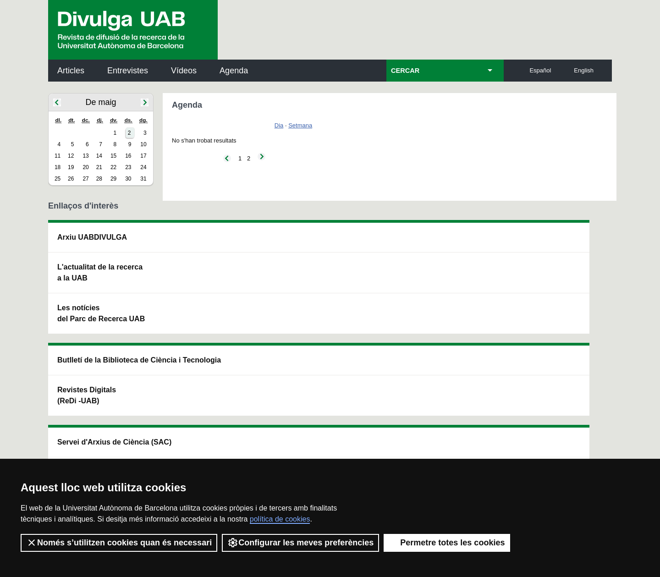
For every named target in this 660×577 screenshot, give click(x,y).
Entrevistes (127, 70)
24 (143, 167)
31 (143, 179)
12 (71, 156)
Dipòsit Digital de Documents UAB (313, 283)
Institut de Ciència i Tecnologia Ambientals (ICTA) (548, 289)
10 (143, 144)
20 (85, 167)
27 (85, 179)
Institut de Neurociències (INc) (551, 242)
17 (143, 156)
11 (57, 156)
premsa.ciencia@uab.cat (379, 395)
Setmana (300, 125)
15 (113, 156)
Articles (70, 70)
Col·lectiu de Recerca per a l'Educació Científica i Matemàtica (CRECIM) (439, 289)
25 (57, 179)
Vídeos (184, 70)
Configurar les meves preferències (300, 542)
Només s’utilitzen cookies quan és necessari (119, 542)
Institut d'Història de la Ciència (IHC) (435, 242)
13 (85, 156)
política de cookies (280, 519)
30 (128, 179)
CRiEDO (410, 330)
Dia (279, 125)
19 (71, 167)
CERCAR (405, 70)
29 (113, 179)
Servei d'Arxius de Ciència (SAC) (314, 242)
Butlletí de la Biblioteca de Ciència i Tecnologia (210, 242)
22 (113, 167)
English (584, 70)
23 (128, 167)
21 (99, 167)
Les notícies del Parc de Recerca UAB (101, 313)
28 (99, 179)
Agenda (234, 70)
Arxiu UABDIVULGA (92, 237)
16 (128, 156)
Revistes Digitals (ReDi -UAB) (199, 283)
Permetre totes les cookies (447, 542)
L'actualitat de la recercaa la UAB (100, 272)
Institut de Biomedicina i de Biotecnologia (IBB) (550, 335)
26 (71, 179)
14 (99, 156)
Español (540, 70)
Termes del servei (213, 444)
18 (57, 167)
